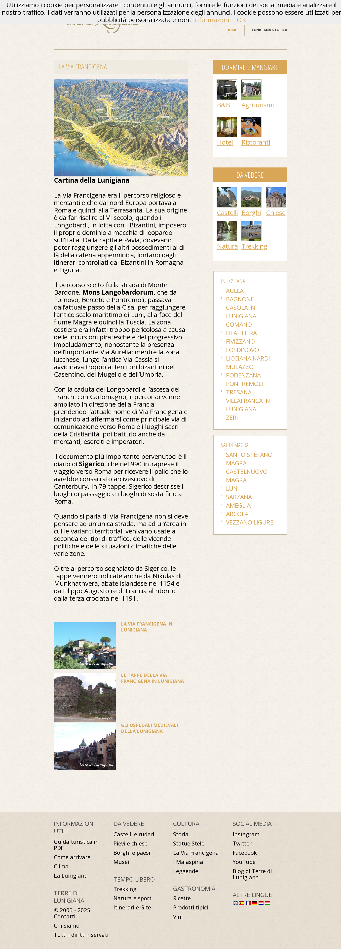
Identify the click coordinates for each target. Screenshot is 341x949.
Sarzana (239, 497)
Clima (61, 866)
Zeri (232, 417)
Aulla (235, 290)
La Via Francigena (196, 852)
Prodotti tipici (190, 907)
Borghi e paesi (132, 852)
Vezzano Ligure (249, 522)
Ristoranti (255, 142)
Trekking (254, 246)
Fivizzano (240, 341)
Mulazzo (240, 367)
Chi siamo (66, 925)
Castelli (227, 212)
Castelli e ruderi (134, 834)
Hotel (225, 142)
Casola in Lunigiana (241, 311)
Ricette (182, 898)
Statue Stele (188, 843)
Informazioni (212, 19)
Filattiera (241, 333)
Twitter (242, 843)
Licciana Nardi (248, 358)
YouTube (244, 862)
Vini (178, 916)
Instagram (246, 834)
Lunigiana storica (269, 29)
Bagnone (240, 299)
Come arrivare (72, 857)
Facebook (245, 852)
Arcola (237, 514)
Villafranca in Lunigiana (248, 404)
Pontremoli (244, 383)
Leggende (185, 871)
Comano (239, 324)
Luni (232, 488)
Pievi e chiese (131, 843)
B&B (223, 104)
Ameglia (238, 505)
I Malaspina (188, 862)
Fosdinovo (242, 350)
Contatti (65, 916)
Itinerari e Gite (132, 907)
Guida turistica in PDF (76, 845)
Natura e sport (133, 898)
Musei (121, 862)
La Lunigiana (71, 875)
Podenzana (243, 375)
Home (232, 29)
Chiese (276, 212)
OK (241, 19)
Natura (227, 246)
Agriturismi (257, 104)
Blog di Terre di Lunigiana (252, 874)
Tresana (239, 392)
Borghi (251, 212)
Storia (181, 834)
